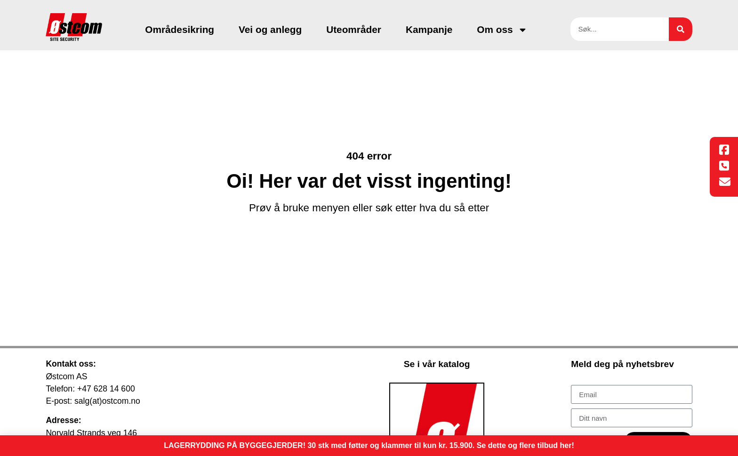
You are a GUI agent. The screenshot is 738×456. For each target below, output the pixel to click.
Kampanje (429, 29)
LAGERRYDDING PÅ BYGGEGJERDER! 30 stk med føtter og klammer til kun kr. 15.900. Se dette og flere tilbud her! (369, 445)
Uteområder (353, 29)
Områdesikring (179, 29)
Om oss (502, 30)
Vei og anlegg (270, 29)
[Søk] (680, 29)
